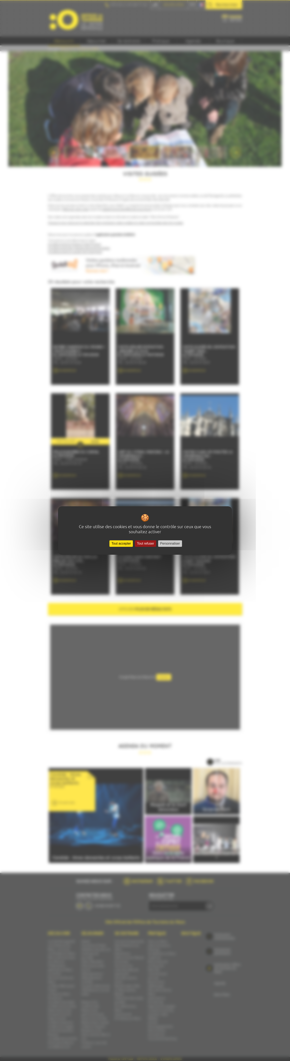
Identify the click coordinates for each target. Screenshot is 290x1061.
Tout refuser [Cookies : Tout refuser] (145, 543)
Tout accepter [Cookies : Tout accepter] (121, 543)
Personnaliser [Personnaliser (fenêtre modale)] (170, 543)
